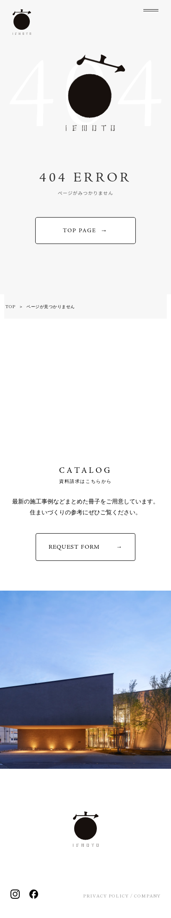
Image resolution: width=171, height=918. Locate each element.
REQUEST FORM (74, 547)
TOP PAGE (79, 231)
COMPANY (147, 895)
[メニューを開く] (151, 17)
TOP (10, 306)
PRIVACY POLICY (106, 895)
